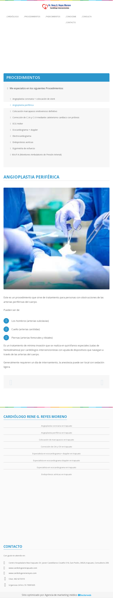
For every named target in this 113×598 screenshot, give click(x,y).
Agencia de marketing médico (61, 595)
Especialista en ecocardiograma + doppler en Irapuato (56, 453)
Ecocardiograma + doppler (24, 129)
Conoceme (70, 16)
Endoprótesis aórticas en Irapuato (56, 474)
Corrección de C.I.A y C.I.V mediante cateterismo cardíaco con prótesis (44, 117)
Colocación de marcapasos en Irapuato (56, 439)
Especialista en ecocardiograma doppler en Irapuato (56, 460)
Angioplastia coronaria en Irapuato (56, 426)
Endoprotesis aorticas (21, 142)
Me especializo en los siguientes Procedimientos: (35, 88)
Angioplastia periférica (22, 105)
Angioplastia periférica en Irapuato (56, 432)
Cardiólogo (12, 16)
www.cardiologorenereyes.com (22, 573)
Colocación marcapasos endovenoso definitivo (33, 111)
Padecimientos (52, 16)
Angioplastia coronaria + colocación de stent (32, 98)
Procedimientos (32, 16)
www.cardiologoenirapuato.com (23, 568)
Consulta (86, 16)
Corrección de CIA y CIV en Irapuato (56, 446)
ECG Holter (16, 123)
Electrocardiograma (20, 136)
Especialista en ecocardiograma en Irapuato (56, 467)
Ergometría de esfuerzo (22, 148)
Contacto (70, 22)
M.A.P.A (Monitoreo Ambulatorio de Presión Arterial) (36, 154)
